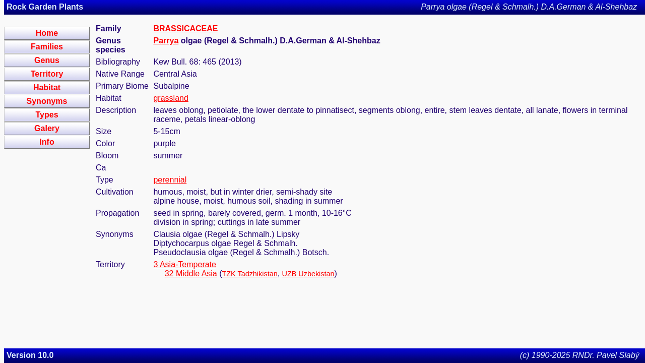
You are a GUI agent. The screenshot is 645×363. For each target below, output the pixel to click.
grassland (170, 98)
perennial (169, 179)
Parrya (165, 40)
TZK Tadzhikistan (250, 274)
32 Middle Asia (191, 273)
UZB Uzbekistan (308, 274)
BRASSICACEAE (185, 28)
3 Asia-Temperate (184, 264)
